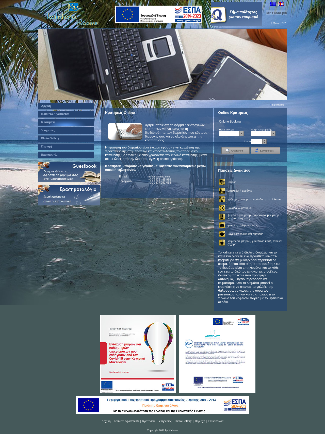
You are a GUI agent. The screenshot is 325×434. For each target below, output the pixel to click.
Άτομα (247, 141)
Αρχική (106, 421)
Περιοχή (200, 421)
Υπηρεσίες (165, 421)
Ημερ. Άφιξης (226, 129)
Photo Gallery (183, 421)
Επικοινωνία (215, 421)
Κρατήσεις (278, 104)
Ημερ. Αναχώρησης (261, 129)
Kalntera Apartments (126, 421)
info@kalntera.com (159, 176)
